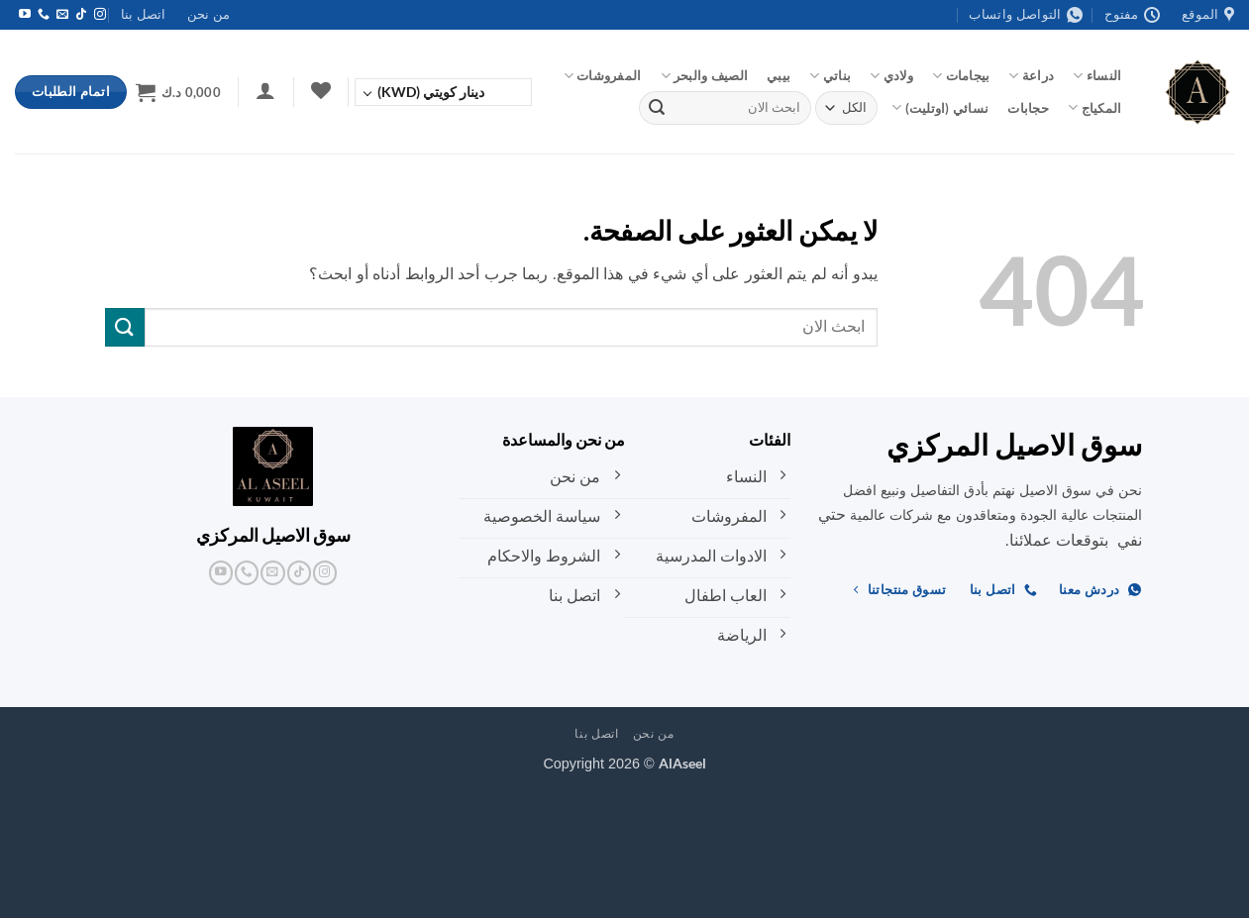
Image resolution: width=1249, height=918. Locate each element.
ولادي (891, 75)
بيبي (778, 75)
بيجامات (960, 75)
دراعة (1031, 75)
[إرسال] (657, 108)
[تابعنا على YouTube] (25, 15)
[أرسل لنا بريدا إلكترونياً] (62, 15)
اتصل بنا (143, 14)
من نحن (208, 14)
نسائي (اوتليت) (940, 107)
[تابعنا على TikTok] (81, 15)
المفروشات (603, 75)
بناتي (830, 75)
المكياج (1094, 107)
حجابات (1028, 108)
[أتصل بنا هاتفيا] (44, 15)
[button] (266, 90)
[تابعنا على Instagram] (100, 15)
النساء (1097, 75)
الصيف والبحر (705, 75)
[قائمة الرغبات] (320, 90)
